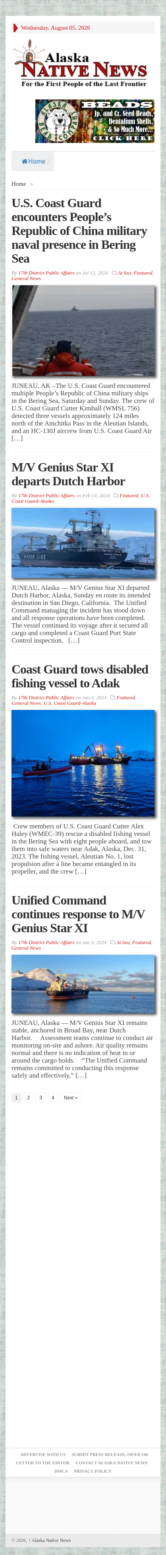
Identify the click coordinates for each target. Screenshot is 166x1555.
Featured (143, 273)
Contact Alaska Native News (111, 1462)
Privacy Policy (93, 1471)
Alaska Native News (49, 1540)
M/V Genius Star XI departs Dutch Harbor (68, 474)
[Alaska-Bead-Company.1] (94, 120)
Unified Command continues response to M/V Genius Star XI (78, 914)
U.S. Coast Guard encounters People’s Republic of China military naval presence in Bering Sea (79, 230)
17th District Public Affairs (46, 273)
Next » (71, 1098)
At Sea (124, 273)
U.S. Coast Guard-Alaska (70, 703)
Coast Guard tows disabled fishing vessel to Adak (80, 676)
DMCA (61, 1471)
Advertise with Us (43, 1454)
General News (26, 278)
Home (33, 161)
